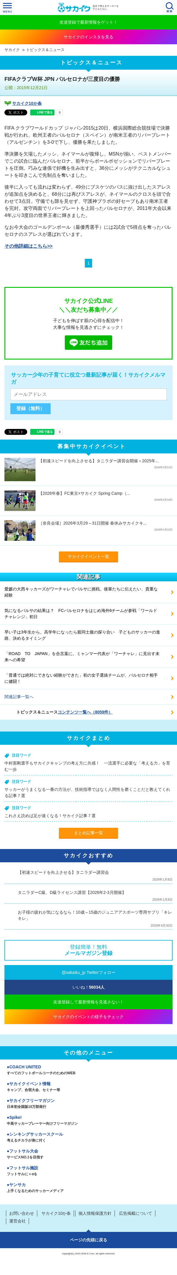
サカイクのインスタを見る (88, 37)
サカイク (12, 50)
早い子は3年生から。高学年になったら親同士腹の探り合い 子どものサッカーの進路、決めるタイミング (82, 635)
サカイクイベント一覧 (88, 556)
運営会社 (17, 1221)
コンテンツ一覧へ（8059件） (85, 712)
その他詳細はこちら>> (28, 246)
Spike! (88, 1121)
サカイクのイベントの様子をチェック (88, 1016)
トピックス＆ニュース (45, 50)
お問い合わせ (21, 1213)
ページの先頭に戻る (88, 1240)
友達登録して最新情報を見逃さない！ (88, 1002)
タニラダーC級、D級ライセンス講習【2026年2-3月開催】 (72, 892)
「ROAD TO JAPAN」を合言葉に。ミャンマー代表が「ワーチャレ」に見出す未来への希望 (82, 656)
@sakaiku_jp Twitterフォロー (88, 972)
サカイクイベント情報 (88, 1087)
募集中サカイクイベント (91, 446)
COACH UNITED (88, 1070)
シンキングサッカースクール (88, 1138)
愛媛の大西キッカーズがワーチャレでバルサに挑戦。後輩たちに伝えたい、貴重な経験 (81, 592)
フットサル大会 (88, 1154)
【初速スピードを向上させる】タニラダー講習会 (63, 872)
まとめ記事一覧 (88, 832)
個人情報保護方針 (95, 1213)
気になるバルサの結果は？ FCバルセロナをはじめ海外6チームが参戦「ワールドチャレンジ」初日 (80, 613)
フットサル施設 (88, 1171)
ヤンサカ (88, 1188)
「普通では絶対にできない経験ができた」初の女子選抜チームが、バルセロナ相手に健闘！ (81, 678)
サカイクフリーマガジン (88, 1104)
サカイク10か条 (27, 103)
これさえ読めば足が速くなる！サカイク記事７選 (50, 815)
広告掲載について (135, 1213)
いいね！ (89, 987)
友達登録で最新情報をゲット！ (88, 22)
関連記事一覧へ (18, 696)
